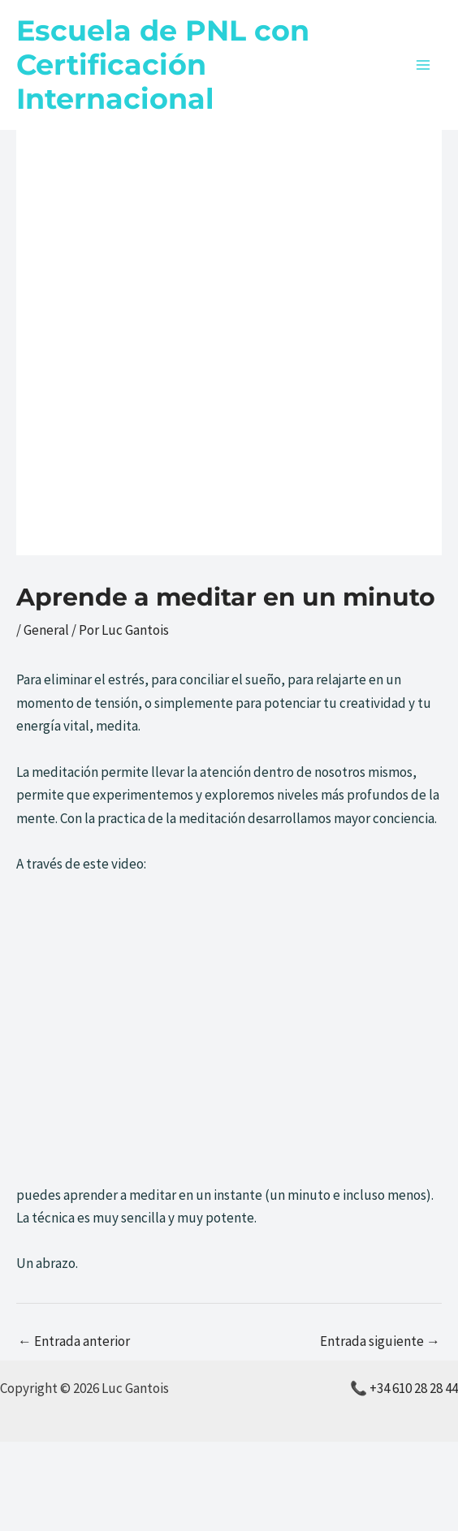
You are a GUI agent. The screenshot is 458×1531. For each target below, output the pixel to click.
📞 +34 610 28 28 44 (404, 1388)
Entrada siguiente (380, 1341)
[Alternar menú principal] (424, 65)
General (46, 630)
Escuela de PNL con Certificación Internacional (162, 64)
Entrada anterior (74, 1341)
